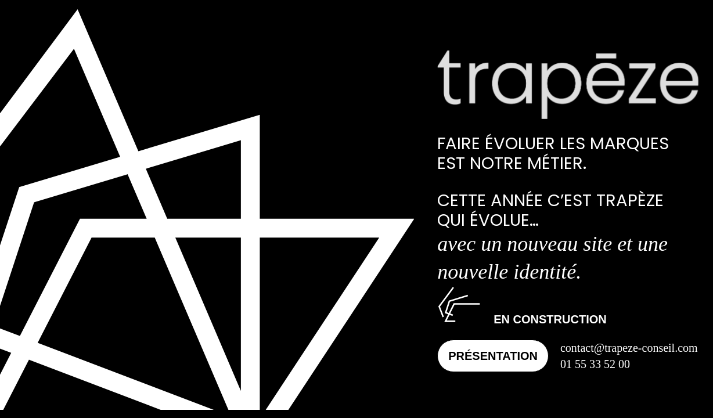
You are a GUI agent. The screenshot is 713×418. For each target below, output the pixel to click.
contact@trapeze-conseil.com (629, 347)
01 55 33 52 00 (595, 364)
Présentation (493, 355)
